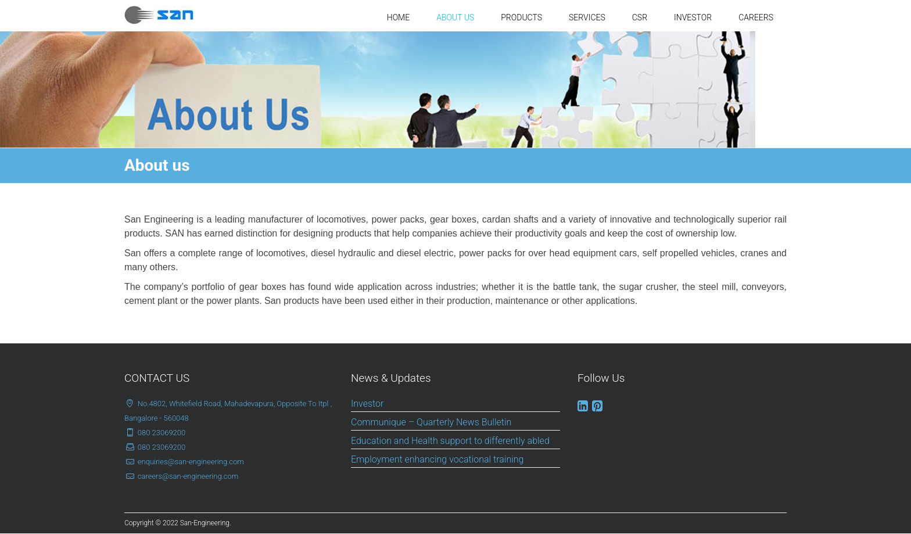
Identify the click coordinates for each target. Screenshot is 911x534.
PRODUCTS (521, 17)
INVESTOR (693, 17)
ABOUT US (455, 17)
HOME (398, 17)
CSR (639, 17)
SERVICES (587, 17)
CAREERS (755, 17)
